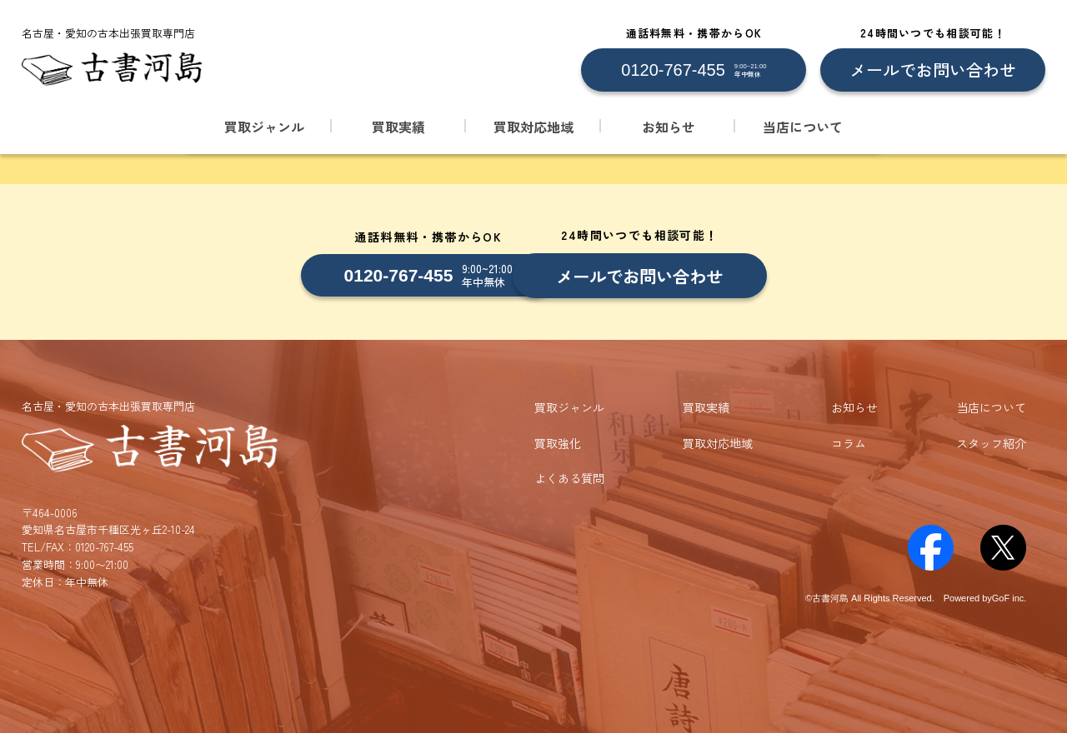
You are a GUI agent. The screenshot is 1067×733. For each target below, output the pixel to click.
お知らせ (668, 127)
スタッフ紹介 (991, 441)
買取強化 (557, 441)
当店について (803, 127)
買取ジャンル (264, 127)
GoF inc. (1009, 596)
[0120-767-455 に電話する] (693, 70)
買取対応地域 (533, 127)
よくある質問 (569, 477)
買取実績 (398, 127)
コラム (848, 441)
